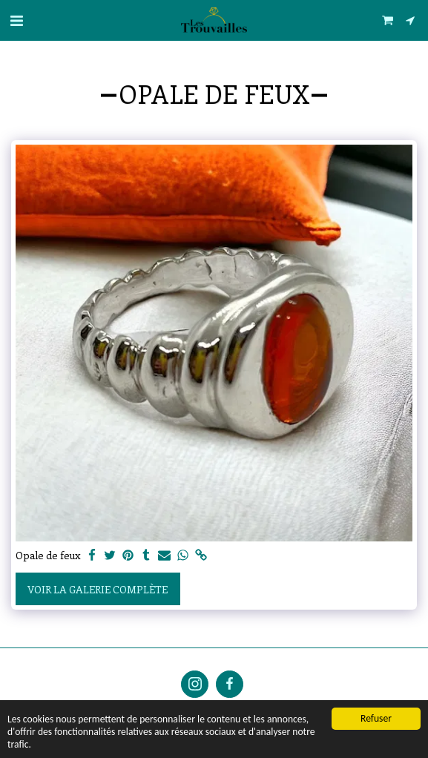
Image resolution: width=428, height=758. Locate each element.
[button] (16, 19)
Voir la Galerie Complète (97, 589)
